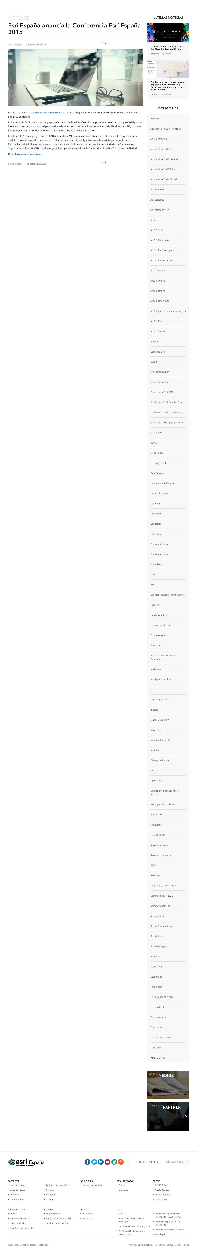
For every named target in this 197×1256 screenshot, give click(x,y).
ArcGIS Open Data (159, 300)
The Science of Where (162, 996)
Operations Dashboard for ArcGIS (164, 792)
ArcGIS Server (157, 331)
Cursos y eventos (159, 463)
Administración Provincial (164, 159)
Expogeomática (158, 614)
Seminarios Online (160, 905)
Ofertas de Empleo (160, 760)
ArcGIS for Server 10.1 (162, 260)
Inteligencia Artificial (161, 679)
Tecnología (156, 986)
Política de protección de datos (169, 1229)
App (152, 219)
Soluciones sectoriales (92, 1185)
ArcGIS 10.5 (156, 230)
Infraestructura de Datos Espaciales (163, 657)
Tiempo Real (157, 1007)
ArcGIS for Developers (162, 250)
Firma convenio (158, 635)
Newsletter (87, 1213)
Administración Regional (163, 179)
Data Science (157, 473)
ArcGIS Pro (156, 321)
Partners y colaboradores (58, 1185)
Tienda (49, 1199)
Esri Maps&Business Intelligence (167, 594)
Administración (158, 138)
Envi (152, 574)
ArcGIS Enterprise (159, 240)
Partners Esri (157, 814)
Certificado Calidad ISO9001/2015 (134, 1226)
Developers (156, 503)
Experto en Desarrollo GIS (22, 1227)
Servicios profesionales (57, 1223)
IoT (152, 689)
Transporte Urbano (160, 1037)
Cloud (153, 361)
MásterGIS (155, 730)
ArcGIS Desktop (162, 1189)
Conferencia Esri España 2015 (48, 112)
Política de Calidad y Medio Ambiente (131, 1220)
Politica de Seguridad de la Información (167, 1223)
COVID (153, 442)
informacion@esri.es (177, 1162)
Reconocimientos (159, 845)
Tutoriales (155, 1047)
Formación (156, 645)
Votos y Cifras (157, 1057)
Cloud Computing (159, 371)
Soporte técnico (53, 1213)
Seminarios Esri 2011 (161, 895)
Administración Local (161, 149)
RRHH (153, 865)
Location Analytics (160, 699)
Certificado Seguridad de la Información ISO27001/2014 (168, 1215)
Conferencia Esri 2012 (162, 392)
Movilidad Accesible (160, 740)
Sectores (155, 875)
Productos (156, 824)
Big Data (154, 341)
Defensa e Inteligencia (162, 483)
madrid (154, 709)
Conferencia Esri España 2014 (166, 412)
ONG (152, 770)
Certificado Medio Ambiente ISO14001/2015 (132, 1233)
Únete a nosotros (18, 1185)
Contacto (14, 1194)
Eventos (154, 604)
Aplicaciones (157, 199)
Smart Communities (161, 926)
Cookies (122, 1213)
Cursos (13, 1213)
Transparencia (158, 1017)
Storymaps (156, 976)
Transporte (156, 1027)
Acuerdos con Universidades (165, 128)
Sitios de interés (17, 1189)
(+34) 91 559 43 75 (148, 1162)
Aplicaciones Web (159, 209)
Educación (156, 513)
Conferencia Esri (159, 381)
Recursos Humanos (160, 855)
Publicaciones (157, 834)
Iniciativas (155, 669)
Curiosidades (157, 452)
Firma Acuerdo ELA (160, 624)
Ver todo (155, 118)
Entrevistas (156, 564)
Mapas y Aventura (159, 719)
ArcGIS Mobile (157, 270)
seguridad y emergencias (163, 885)
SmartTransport (159, 946)
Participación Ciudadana (163, 804)
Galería (122, 1185)
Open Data (156, 780)
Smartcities (156, 936)
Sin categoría (157, 915)
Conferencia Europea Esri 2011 (166, 422)
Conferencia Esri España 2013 (166, 402)
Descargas (87, 1218)
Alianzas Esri (157, 189)
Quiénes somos (17, 1199)
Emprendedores (159, 544)
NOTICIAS (50, 1194)
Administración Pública (162, 169)
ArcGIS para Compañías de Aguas (168, 311)
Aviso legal (160, 1234)
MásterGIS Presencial (20, 1218)
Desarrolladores (159, 493)
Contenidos (156, 432)
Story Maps (156, 966)
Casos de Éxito (158, 351)
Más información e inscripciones (25, 153)
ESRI (152, 584)
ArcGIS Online (157, 280)
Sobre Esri (155, 956)
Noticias (154, 750)
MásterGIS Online (18, 1223)
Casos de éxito (161, 1199)
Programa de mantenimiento (60, 1218)
